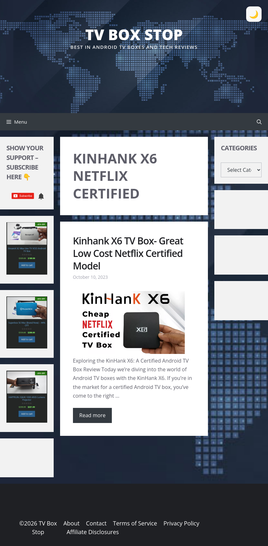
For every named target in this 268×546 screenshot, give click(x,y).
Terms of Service (135, 523)
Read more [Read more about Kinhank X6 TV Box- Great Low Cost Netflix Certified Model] (92, 415)
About (71, 523)
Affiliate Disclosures (93, 532)
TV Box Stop (134, 34)
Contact (96, 523)
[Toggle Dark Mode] (254, 14)
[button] (259, 121)
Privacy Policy (181, 523)
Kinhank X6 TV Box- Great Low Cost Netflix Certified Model (128, 253)
